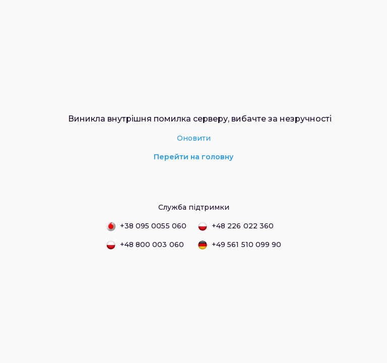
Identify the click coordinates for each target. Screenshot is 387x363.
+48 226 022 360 (236, 226)
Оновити (194, 138)
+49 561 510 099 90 (239, 245)
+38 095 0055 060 (146, 226)
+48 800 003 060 (145, 245)
